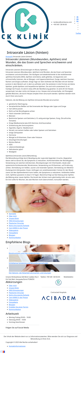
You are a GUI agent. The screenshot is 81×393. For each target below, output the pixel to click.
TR (77, 17)
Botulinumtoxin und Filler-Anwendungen (24, 253)
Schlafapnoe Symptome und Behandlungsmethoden (28, 263)
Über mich (13, 216)
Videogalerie (13, 230)
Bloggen (12, 235)
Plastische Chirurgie (16, 223)
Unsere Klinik (14, 218)
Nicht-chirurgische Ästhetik (19, 226)
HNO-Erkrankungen (16, 221)
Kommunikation (15, 237)
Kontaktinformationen (17, 346)
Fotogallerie (13, 233)
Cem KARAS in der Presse (18, 228)
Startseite (12, 214)
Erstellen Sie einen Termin (18, 307)
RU (77, 21)
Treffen (78, 33)
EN (77, 19)
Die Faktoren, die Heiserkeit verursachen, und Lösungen (30, 273)
